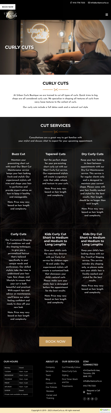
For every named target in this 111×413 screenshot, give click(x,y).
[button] (107, 15)
